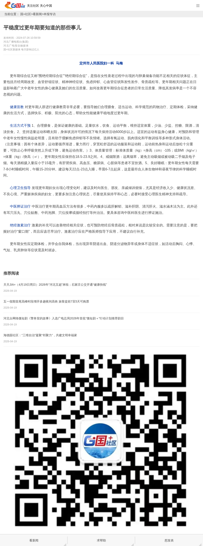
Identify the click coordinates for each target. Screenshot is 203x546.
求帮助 (101, 540)
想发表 (169, 540)
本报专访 (50, 14)
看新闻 (37, 14)
